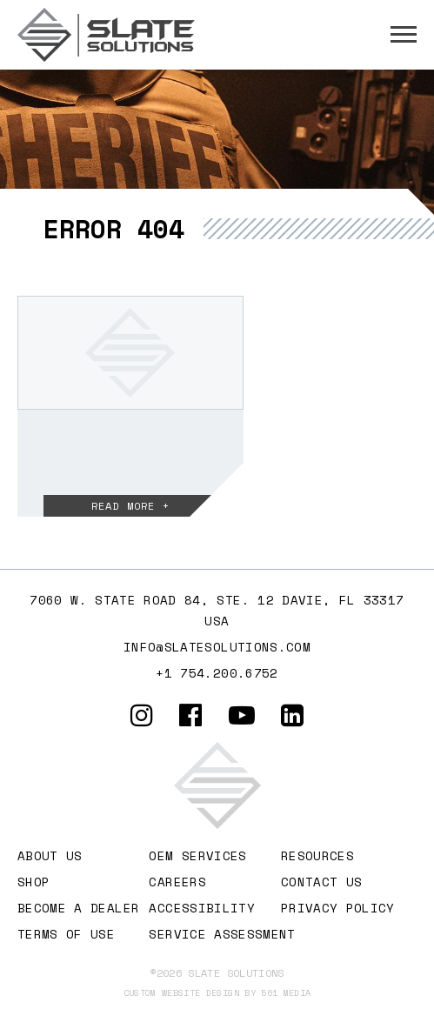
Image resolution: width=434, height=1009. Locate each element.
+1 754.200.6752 (216, 673)
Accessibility (202, 908)
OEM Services (197, 855)
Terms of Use (66, 934)
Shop (33, 881)
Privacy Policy (338, 908)
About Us (50, 855)
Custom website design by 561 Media (217, 992)
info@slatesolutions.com (217, 647)
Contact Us (322, 881)
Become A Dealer (78, 908)
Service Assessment (222, 934)
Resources (317, 855)
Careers (177, 881)
